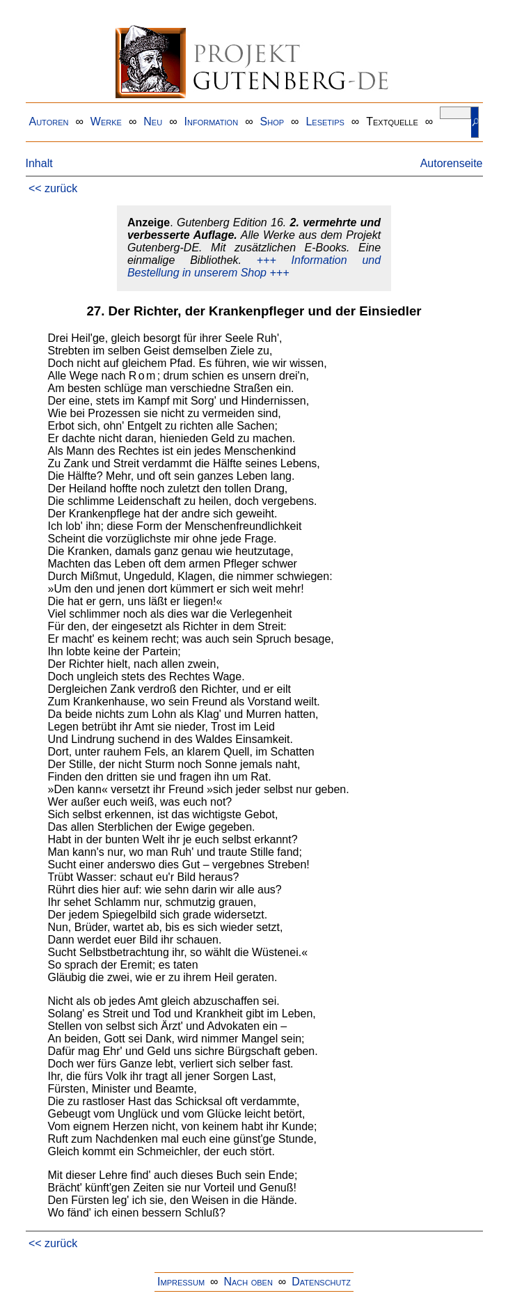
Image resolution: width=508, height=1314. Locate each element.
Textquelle (392, 121)
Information (211, 121)
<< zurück (53, 188)
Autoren (49, 121)
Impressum (181, 1282)
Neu (152, 121)
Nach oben (247, 1282)
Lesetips (324, 121)
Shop (272, 121)
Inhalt (39, 163)
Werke (106, 121)
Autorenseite (451, 163)
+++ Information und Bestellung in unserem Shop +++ (254, 266)
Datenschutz (321, 1282)
